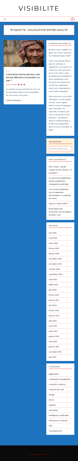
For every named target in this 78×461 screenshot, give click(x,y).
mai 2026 (52, 233)
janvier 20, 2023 (11, 85)
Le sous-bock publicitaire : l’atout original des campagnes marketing (60, 181)
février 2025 (54, 295)
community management (59, 379)
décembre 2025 (55, 259)
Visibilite (39, 8)
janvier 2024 (54, 315)
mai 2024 (53, 305)
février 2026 (54, 248)
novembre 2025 (55, 264)
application (54, 374)
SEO (51, 425)
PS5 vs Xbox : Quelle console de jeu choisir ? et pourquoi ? (60, 170)
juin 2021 (52, 357)
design (52, 394)
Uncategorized (55, 431)
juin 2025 (53, 290)
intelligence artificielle (59, 415)
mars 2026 (53, 243)
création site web (56, 389)
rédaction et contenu (58, 420)
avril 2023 (53, 326)
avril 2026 (53, 238)
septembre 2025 (55, 274)
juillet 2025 (53, 284)
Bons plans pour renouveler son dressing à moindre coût (60, 212)
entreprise (53, 410)
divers (8, 71)
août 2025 (53, 279)
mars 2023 (53, 331)
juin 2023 (53, 321)
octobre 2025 (54, 269)
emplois (52, 405)
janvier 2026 (54, 253)
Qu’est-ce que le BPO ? (58, 203)
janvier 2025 (54, 300)
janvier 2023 (54, 336)
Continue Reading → (14, 100)
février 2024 (54, 310)
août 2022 (53, 341)
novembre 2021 (55, 352)
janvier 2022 (54, 346)
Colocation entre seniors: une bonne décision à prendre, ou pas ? (23, 77)
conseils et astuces (57, 384)
